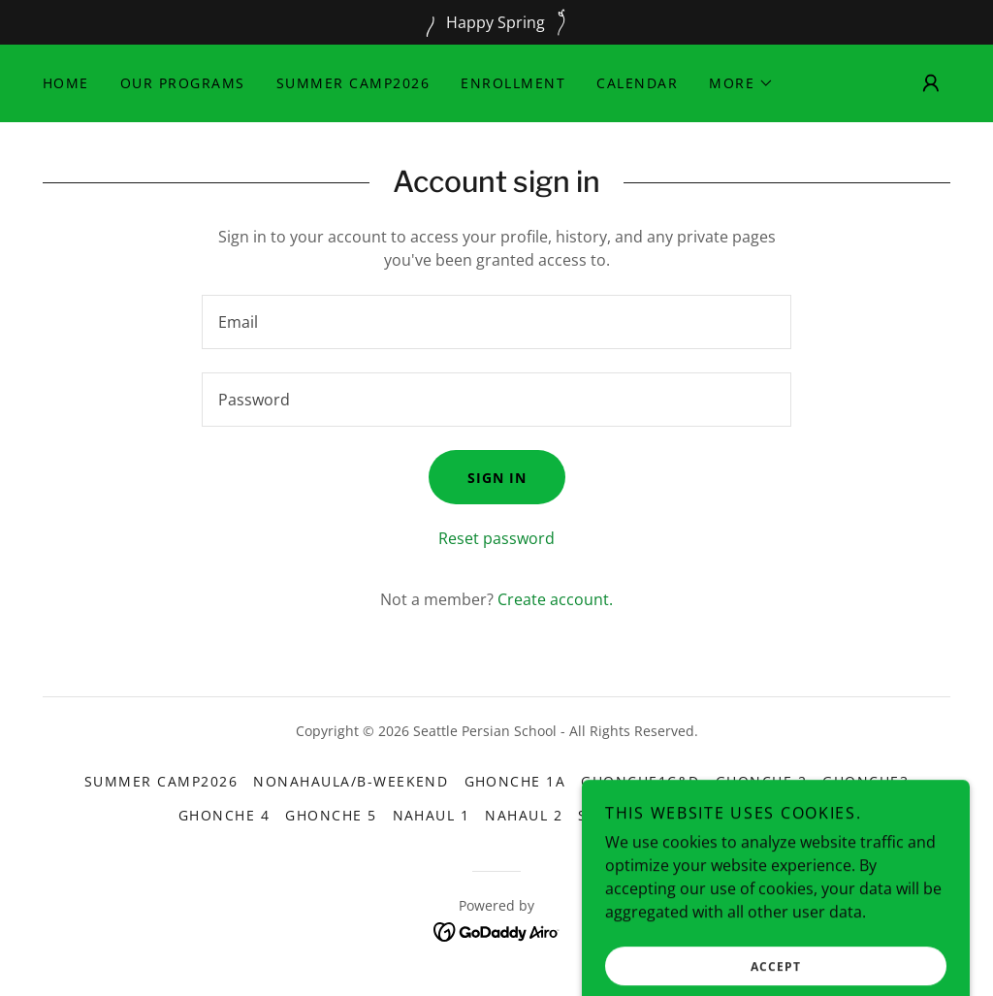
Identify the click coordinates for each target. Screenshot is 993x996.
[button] (741, 83)
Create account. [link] (555, 599)
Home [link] (66, 83)
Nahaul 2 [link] (523, 815)
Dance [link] (789, 815)
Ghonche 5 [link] (330, 815)
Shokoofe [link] (620, 815)
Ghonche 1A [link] (515, 781)
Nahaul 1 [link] (431, 815)
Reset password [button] (496, 538)
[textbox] (496, 322)
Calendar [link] (637, 83)
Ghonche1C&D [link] (640, 781)
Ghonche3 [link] (865, 781)
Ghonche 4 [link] (224, 815)
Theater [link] (712, 815)
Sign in (497, 477)
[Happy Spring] (496, 22)
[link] (497, 930)
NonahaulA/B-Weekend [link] (350, 781)
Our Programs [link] (182, 83)
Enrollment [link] (513, 83)
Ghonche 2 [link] (761, 781)
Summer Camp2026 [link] (353, 83)
